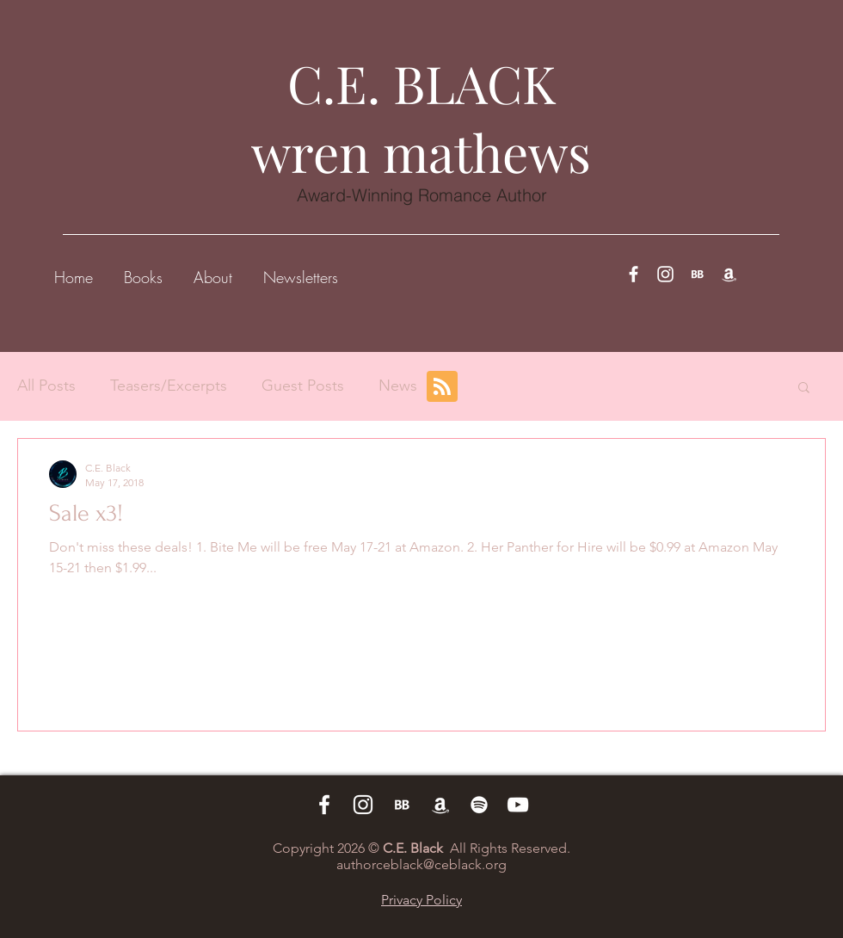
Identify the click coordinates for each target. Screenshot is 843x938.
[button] (143, 269)
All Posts (46, 385)
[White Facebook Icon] (633, 274)
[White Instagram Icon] (665, 274)
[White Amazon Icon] (729, 274)
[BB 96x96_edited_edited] (697, 274)
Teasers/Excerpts (168, 385)
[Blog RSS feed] (442, 387)
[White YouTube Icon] (518, 805)
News (397, 385)
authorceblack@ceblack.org (421, 864)
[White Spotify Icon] (479, 805)
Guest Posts (303, 385)
